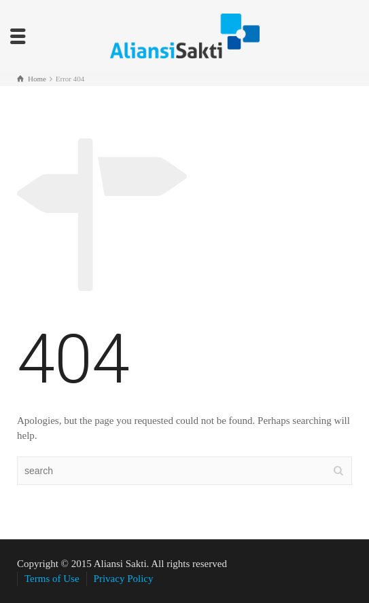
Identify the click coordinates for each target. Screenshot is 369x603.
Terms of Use (52, 578)
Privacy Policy (124, 578)
